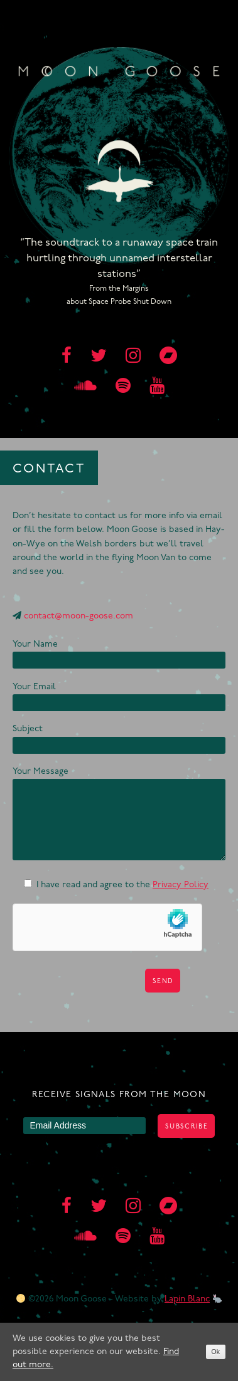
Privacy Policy (180, 885)
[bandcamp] (168, 357)
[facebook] (67, 357)
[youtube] (157, 387)
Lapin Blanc (187, 1299)
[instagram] (133, 357)
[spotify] (123, 387)
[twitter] (98, 357)
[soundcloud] (85, 387)
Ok (216, 1351)
